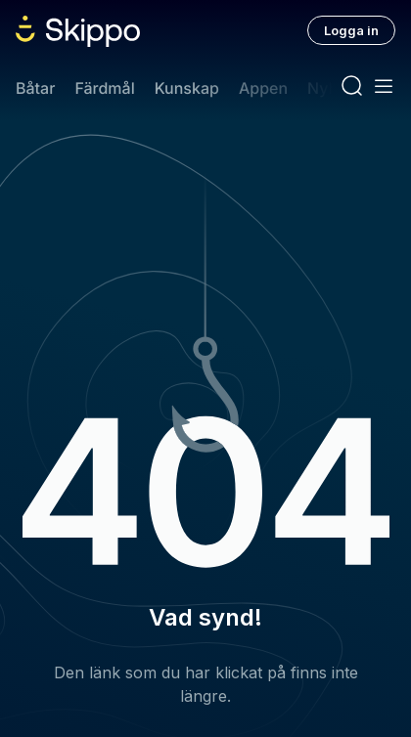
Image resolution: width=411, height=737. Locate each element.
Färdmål (104, 88)
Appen (263, 88)
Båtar (35, 88)
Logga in (351, 30)
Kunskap (187, 88)
